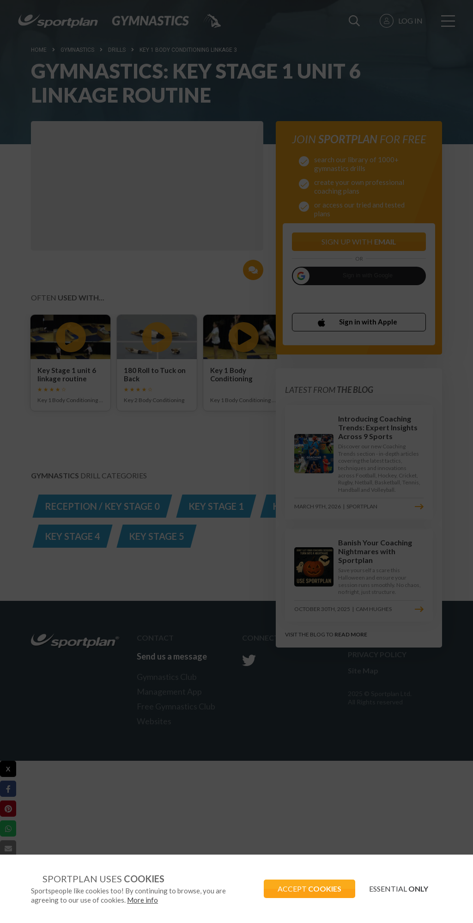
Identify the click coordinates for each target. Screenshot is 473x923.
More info (142, 900)
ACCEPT (309, 888)
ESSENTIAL (398, 888)
